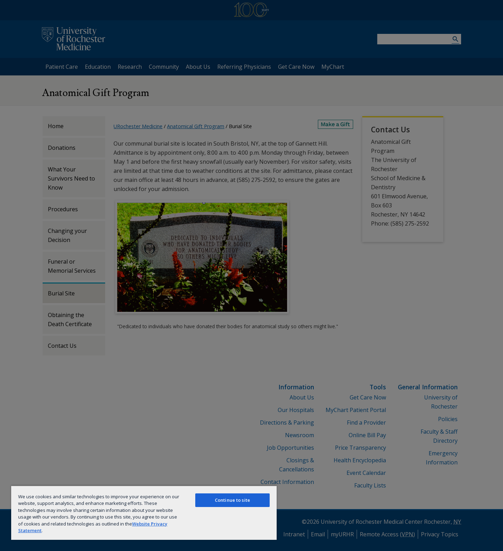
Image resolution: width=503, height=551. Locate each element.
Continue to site (232, 500)
